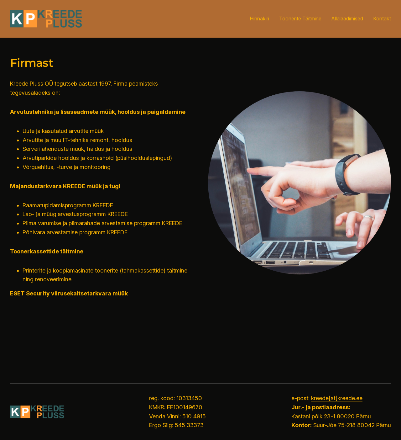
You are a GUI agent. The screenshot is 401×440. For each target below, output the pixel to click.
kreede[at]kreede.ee (336, 398)
